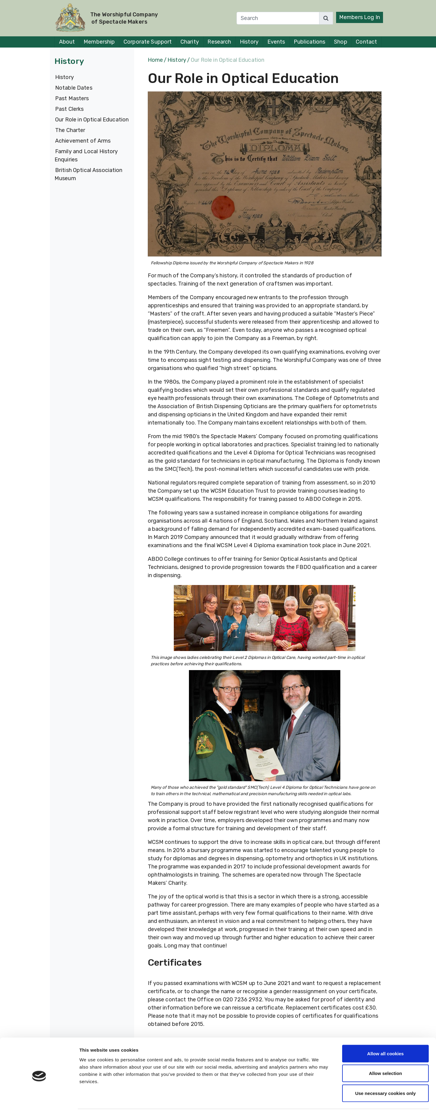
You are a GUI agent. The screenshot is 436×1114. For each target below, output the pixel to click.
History (64, 77)
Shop (340, 41)
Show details (318, 1102)
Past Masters (72, 98)
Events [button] (276, 41)
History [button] (249, 41)
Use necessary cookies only (385, 1074)
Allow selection (385, 1054)
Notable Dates (73, 87)
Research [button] (219, 41)
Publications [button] (309, 41)
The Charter (70, 130)
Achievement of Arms (83, 140)
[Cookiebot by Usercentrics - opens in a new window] (39, 1102)
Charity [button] (189, 41)
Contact (366, 41)
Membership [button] (99, 41)
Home (155, 60)
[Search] (277, 18)
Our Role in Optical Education (92, 119)
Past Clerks (69, 109)
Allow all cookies (385, 1034)
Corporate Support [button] (148, 41)
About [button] (67, 41)
